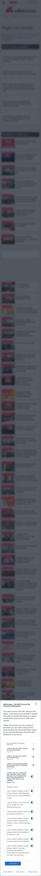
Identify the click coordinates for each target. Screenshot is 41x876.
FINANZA (6, 837)
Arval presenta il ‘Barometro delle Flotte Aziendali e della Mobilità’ (27, 781)
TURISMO (19, 825)
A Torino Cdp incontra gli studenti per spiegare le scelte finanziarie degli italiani (25, 658)
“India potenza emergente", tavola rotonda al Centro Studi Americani (26, 212)
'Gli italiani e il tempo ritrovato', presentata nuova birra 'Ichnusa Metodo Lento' (27, 310)
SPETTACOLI (6, 832)
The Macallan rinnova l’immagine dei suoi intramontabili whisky (24, 683)
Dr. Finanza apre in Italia (25, 343)
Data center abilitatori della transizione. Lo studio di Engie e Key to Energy (26, 157)
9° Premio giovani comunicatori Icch (22, 286)
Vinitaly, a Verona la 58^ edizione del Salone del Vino (27, 512)
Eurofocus (7, 857)
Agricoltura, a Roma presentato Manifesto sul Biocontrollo (25, 322)
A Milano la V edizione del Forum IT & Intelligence (26, 428)
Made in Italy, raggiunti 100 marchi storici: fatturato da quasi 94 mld (26, 368)
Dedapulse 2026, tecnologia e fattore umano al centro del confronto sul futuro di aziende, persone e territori (26, 707)
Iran (6, 16)
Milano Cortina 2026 (10, 864)
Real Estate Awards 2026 (25, 718)
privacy (5, 873)
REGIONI (18, 846)
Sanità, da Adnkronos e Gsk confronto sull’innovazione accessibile (26, 489)
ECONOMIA (6, 828)
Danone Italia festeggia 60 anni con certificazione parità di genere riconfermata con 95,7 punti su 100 (27, 453)
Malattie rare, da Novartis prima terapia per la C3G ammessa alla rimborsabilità (26, 622)
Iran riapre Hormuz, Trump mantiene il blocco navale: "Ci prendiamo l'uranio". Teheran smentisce (20, 59)
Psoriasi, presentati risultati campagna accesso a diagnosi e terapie (26, 406)
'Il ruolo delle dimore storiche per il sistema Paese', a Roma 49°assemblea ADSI (24, 381)
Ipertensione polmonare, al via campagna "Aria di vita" (26, 768)
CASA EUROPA (19, 838)
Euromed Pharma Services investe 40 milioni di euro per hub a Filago (26, 634)
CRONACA (6, 830)
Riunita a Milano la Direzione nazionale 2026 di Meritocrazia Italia (26, 744)
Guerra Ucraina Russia (29, 16)
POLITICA (6, 825)
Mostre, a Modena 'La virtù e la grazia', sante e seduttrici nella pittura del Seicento (27, 611)
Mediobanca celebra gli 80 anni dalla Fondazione (26, 465)
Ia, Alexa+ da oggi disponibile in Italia (23, 297)
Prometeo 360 (8, 855)
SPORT (5, 835)
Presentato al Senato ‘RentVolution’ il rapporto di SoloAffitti (27, 239)
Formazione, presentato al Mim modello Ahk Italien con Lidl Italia (26, 695)
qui (20, 37)
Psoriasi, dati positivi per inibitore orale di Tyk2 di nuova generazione (25, 646)
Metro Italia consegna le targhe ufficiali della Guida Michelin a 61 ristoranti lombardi (26, 756)
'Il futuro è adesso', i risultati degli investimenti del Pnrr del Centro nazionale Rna (27, 571)
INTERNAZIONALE (19, 835)
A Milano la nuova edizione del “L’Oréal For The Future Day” (26, 170)
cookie (10, 873)
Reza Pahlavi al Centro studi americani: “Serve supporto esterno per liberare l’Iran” (26, 199)
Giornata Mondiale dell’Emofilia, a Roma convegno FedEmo (24, 394)
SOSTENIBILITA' (19, 832)
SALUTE (18, 828)
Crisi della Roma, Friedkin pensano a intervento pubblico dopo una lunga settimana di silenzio (16, 118)
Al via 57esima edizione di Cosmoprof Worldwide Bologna (26, 732)
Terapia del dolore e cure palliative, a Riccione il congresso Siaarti (25, 560)
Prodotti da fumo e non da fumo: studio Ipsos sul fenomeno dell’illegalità (26, 417)
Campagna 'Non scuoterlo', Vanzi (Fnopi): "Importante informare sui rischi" (26, 501)
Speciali (5, 852)
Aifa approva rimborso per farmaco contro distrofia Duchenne (26, 357)
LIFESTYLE (6, 844)
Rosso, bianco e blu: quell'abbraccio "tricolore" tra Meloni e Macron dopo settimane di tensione (17, 103)
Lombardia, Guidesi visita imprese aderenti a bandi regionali (25, 599)
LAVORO (19, 830)
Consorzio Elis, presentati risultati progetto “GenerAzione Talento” (25, 333)
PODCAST (6, 862)
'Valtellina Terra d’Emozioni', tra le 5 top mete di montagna (25, 536)
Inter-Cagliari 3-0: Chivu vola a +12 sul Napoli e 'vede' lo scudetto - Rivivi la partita (19, 73)
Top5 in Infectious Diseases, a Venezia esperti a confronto (26, 671)
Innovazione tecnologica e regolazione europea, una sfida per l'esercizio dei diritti (27, 478)
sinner (14, 16)
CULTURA (6, 839)
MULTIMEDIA (19, 841)
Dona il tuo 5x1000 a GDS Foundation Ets (26, 142)
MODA (5, 842)
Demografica (8, 859)
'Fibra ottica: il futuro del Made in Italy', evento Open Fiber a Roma (26, 441)
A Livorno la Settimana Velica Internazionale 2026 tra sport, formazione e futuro (26, 184)
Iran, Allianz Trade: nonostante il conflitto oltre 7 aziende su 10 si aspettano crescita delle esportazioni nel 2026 (26, 585)
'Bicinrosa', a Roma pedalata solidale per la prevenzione (26, 524)
